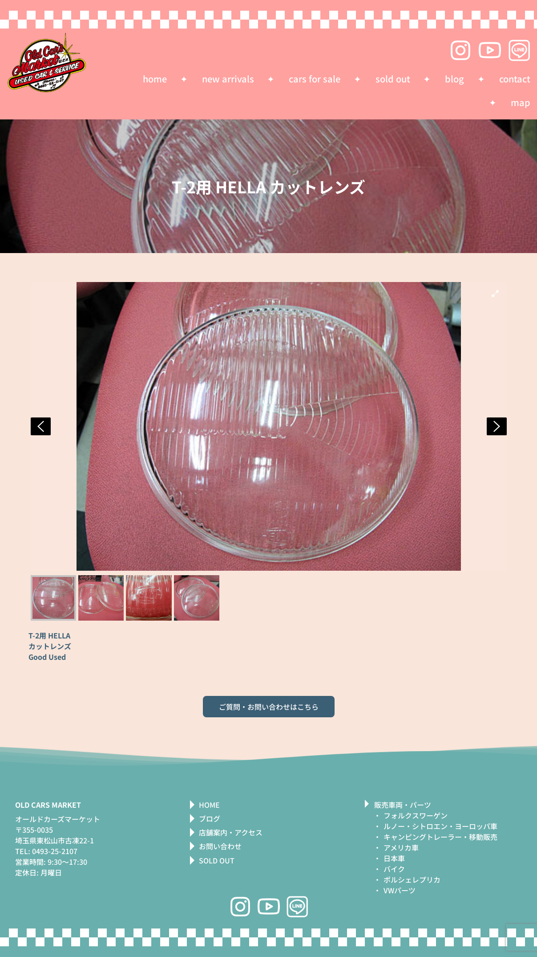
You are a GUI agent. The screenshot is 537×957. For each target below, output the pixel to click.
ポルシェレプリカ (412, 879)
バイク (394, 868)
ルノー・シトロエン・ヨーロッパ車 (440, 826)
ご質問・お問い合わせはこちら (269, 706)
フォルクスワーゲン (416, 815)
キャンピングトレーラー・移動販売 (440, 836)
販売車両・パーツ (402, 804)
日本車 (394, 858)
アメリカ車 (401, 847)
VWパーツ (400, 890)
